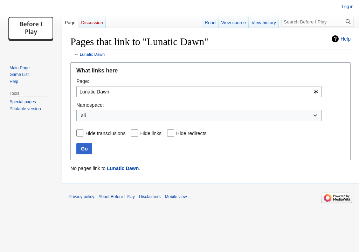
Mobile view (176, 196)
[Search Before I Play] (317, 22)
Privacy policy (81, 196)
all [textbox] (83, 115)
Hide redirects (191, 133)
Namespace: (90, 105)
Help (345, 39)
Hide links (150, 133)
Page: (82, 81)
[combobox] (199, 91)
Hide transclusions (105, 133)
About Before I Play (116, 196)
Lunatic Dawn (92, 54)
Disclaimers (150, 196)
